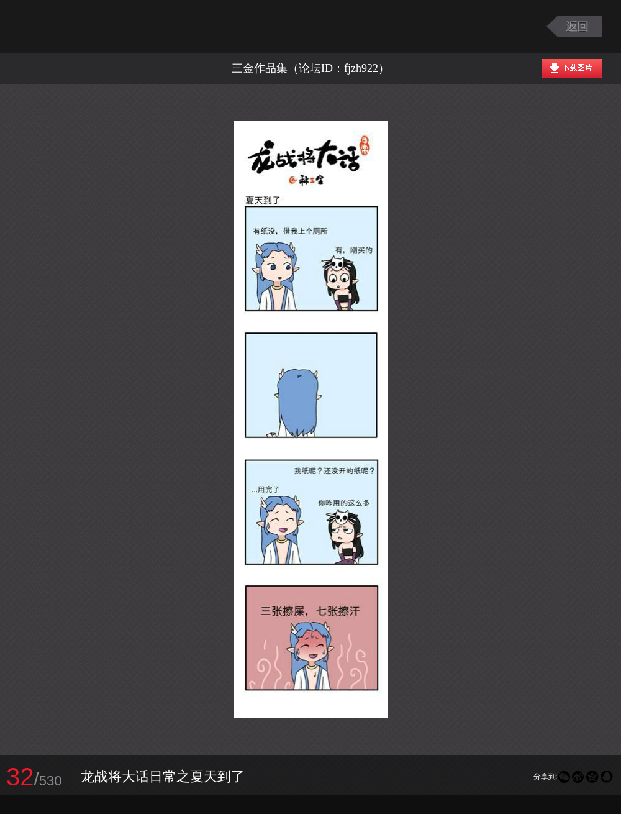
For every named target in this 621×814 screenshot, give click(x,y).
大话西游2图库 (88, 26)
